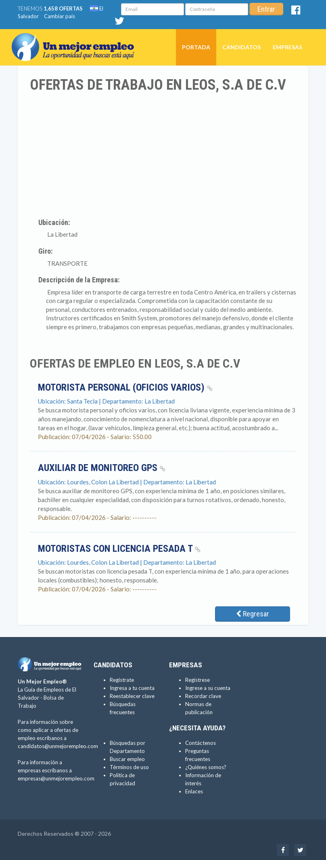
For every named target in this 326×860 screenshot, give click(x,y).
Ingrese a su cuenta (207, 688)
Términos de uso (129, 767)
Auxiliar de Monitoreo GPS (101, 467)
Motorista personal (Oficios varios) (125, 387)
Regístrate (122, 680)
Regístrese (197, 680)
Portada (196, 47)
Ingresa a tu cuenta (132, 688)
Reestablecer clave (132, 696)
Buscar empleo (127, 759)
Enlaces (194, 791)
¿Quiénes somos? (205, 767)
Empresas (287, 47)
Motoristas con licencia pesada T (119, 548)
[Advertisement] (163, 153)
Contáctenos (200, 743)
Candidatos (241, 47)
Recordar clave (203, 696)
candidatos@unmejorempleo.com (58, 746)
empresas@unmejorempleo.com (56, 778)
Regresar (252, 614)
